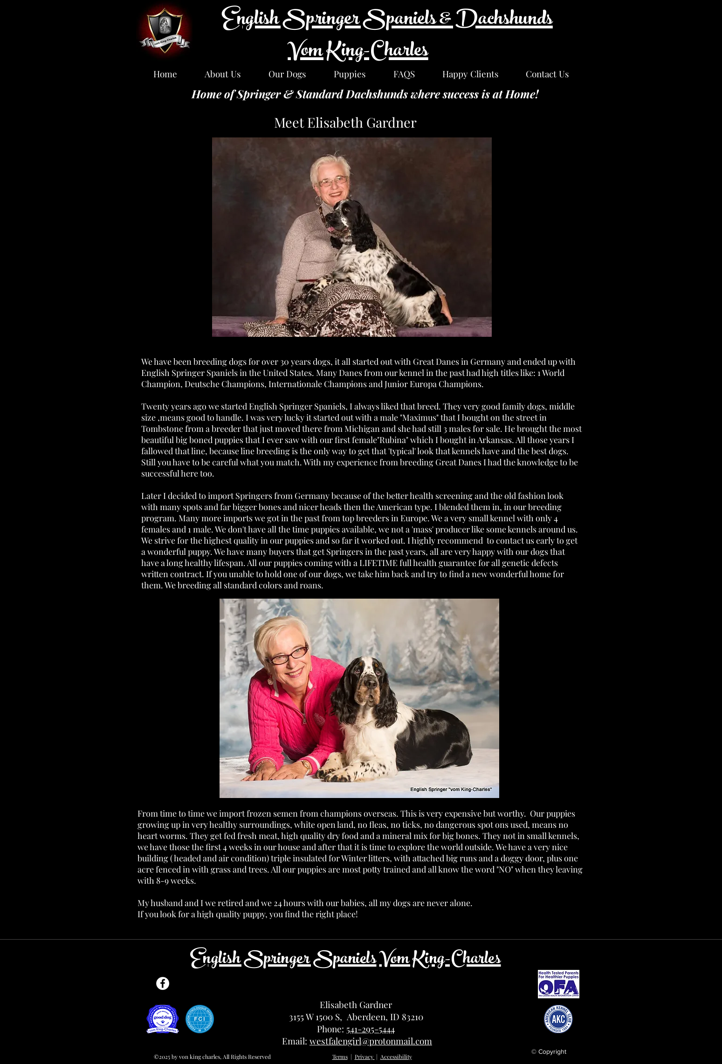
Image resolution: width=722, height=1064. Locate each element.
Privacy (365, 1056)
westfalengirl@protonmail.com (370, 1041)
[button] (223, 73)
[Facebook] (162, 983)
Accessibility (396, 1056)
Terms (340, 1056)
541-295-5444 (370, 1029)
